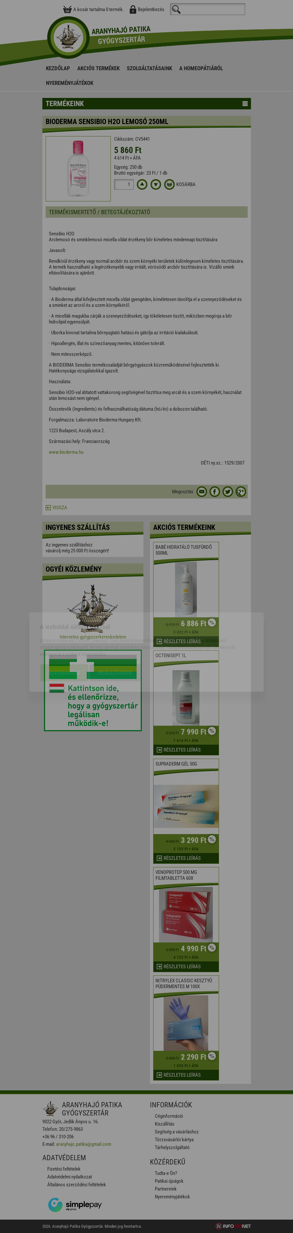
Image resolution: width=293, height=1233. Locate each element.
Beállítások (115, 637)
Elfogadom (64, 637)
